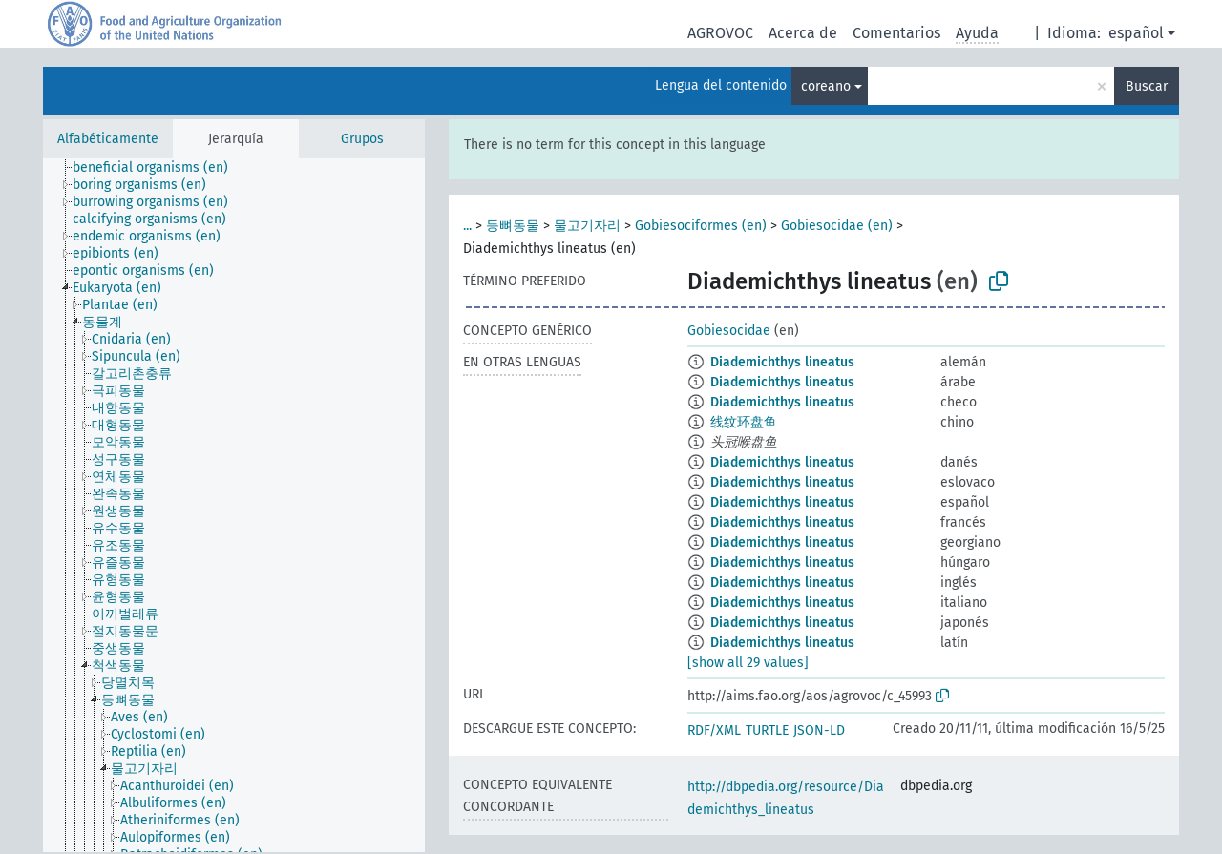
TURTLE (767, 730)
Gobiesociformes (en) (701, 226)
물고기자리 (587, 226)
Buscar (1147, 86)
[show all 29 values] (748, 663)
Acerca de (803, 33)
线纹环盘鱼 (743, 422)
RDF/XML (714, 730)
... (467, 226)
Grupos (362, 139)
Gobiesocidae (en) (837, 226)
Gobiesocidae (728, 331)
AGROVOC (720, 33)
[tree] (234, 505)
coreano (826, 86)
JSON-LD (819, 730)
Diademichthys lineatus (782, 362)
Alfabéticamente (107, 139)
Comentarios (896, 33)
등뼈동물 (512, 226)
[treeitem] (158, 168)
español (1136, 33)
